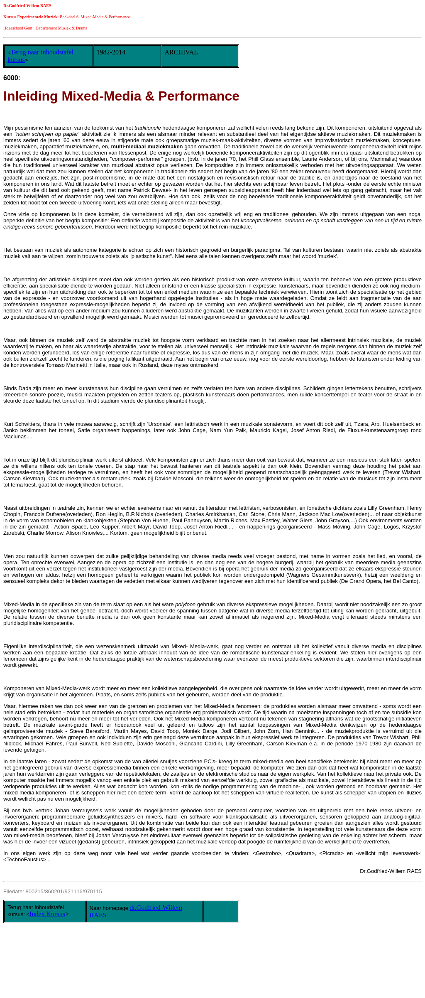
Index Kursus (47, 913)
